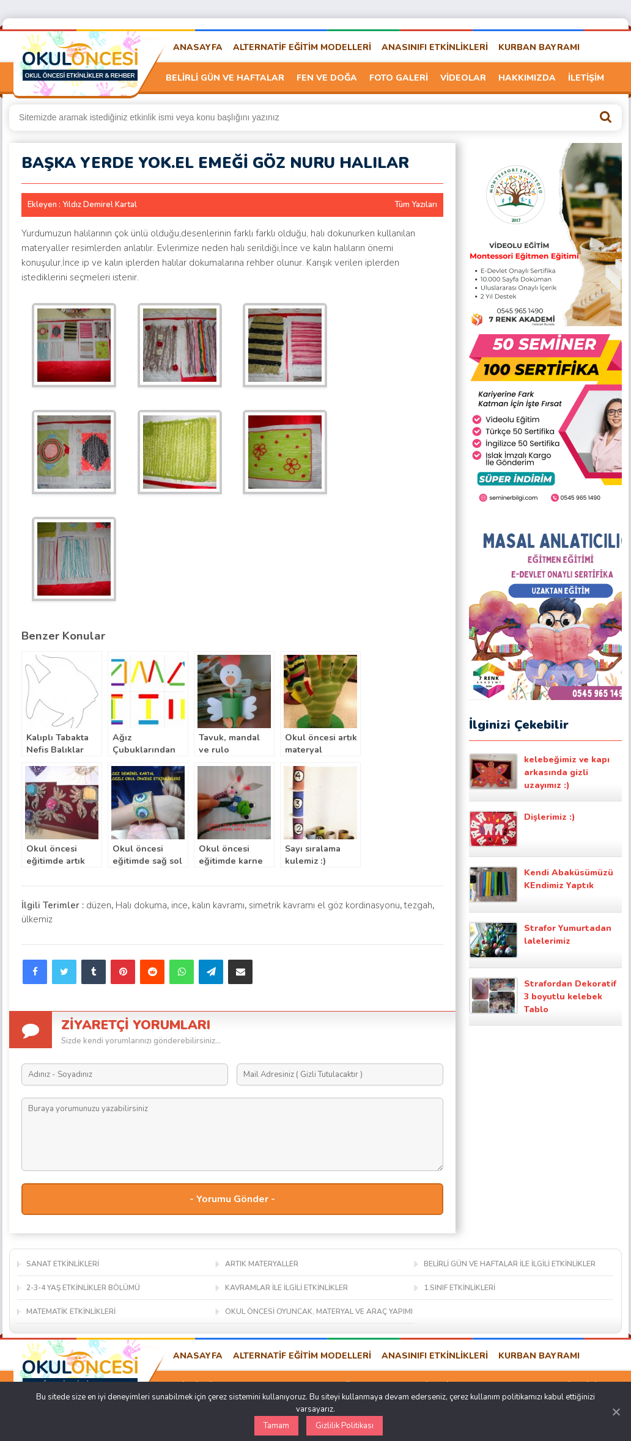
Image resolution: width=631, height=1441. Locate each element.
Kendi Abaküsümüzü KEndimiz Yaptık (541, 884)
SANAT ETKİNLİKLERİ (62, 1264)
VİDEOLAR (463, 78)
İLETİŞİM (586, 78)
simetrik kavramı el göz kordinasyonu (324, 905)
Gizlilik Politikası (345, 1425)
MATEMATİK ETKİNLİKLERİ (71, 1311)
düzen (98, 905)
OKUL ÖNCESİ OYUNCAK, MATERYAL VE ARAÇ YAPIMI (319, 1311)
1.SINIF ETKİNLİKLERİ (459, 1288)
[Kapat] (616, 1412)
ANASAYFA (198, 47)
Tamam (276, 1425)
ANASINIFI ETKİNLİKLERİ (435, 47)
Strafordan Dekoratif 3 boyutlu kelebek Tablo (542, 996)
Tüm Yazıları (415, 204)
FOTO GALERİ (398, 78)
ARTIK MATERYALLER (261, 1264)
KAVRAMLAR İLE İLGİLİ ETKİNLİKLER (286, 1288)
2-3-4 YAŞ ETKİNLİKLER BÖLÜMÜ (83, 1288)
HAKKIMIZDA (527, 78)
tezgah (418, 905)
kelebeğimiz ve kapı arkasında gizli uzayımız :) (539, 772)
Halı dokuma (141, 905)
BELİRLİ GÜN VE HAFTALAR (225, 78)
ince (179, 905)
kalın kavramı (218, 905)
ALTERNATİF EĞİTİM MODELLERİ (302, 47)
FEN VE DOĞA (327, 78)
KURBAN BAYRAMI (539, 47)
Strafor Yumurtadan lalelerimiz (540, 940)
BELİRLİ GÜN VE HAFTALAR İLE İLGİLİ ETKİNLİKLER (510, 1264)
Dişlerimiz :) (522, 829)
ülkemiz (37, 919)
